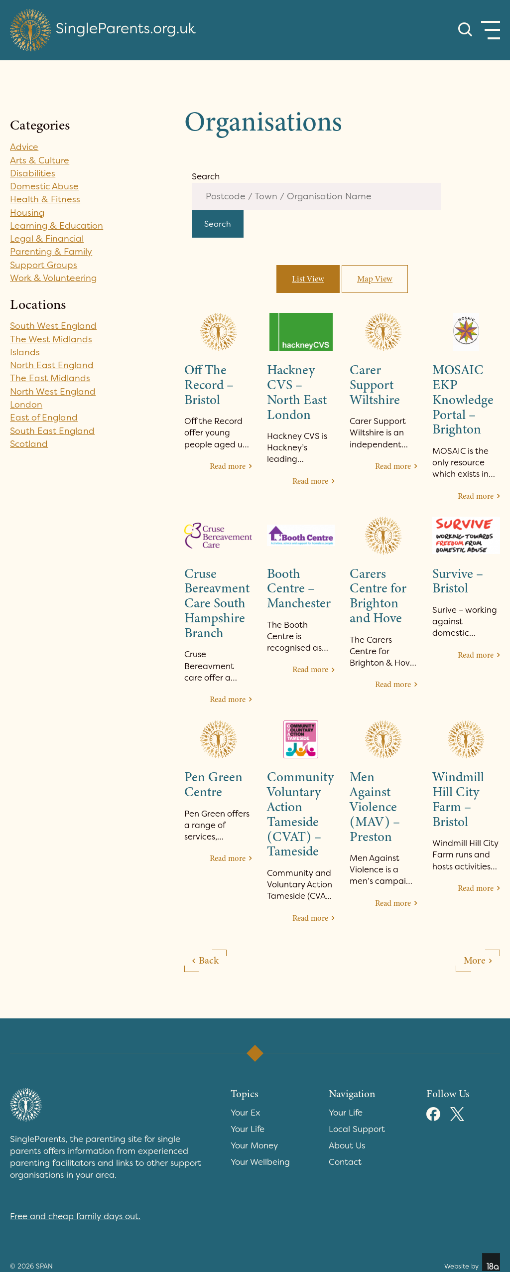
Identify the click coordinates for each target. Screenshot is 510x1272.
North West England (53, 392)
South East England (52, 431)
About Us (347, 1146)
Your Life (247, 1130)
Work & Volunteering (54, 278)
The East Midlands (50, 378)
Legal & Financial (47, 239)
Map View (374, 280)
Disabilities (32, 173)
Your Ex (245, 1113)
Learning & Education (57, 226)
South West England (53, 326)
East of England (44, 418)
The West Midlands (51, 339)
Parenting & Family (51, 252)
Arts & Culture (39, 160)
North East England (52, 365)
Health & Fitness (45, 199)
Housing (27, 213)
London (26, 405)
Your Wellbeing (260, 1162)
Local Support (357, 1130)
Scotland (29, 444)
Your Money (254, 1146)
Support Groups (43, 265)
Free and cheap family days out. (75, 1217)
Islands (25, 352)
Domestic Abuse (44, 186)
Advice (24, 147)
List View (308, 280)
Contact (345, 1162)
